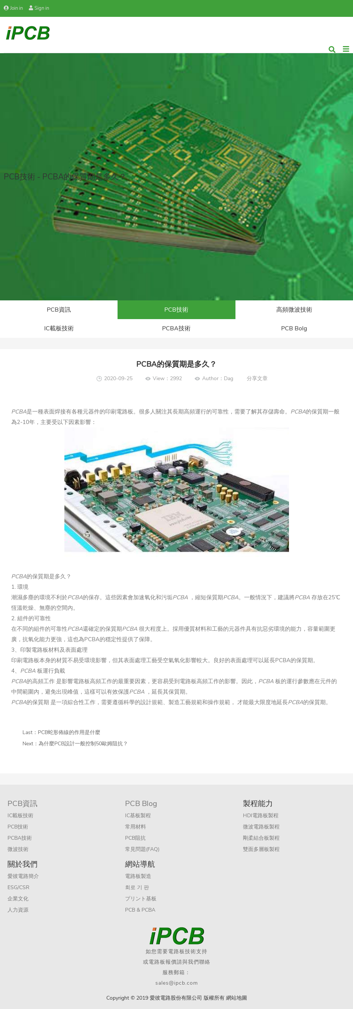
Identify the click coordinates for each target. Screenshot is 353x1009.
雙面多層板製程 (261, 849)
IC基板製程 (138, 815)
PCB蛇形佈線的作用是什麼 (69, 732)
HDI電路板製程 (261, 815)
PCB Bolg (294, 328)
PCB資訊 (59, 310)
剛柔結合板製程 (261, 838)
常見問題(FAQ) (142, 849)
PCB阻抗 (135, 838)
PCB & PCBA (140, 909)
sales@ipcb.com (176, 983)
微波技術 (17, 849)
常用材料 (135, 826)
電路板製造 (138, 876)
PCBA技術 (176, 328)
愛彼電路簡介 (23, 876)
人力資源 (17, 909)
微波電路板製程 (261, 826)
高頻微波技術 (294, 310)
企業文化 (17, 898)
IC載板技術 (59, 328)
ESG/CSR (18, 887)
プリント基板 (140, 898)
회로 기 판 (137, 887)
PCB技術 (176, 310)
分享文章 (257, 378)
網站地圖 (236, 998)
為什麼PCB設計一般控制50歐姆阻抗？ (83, 743)
